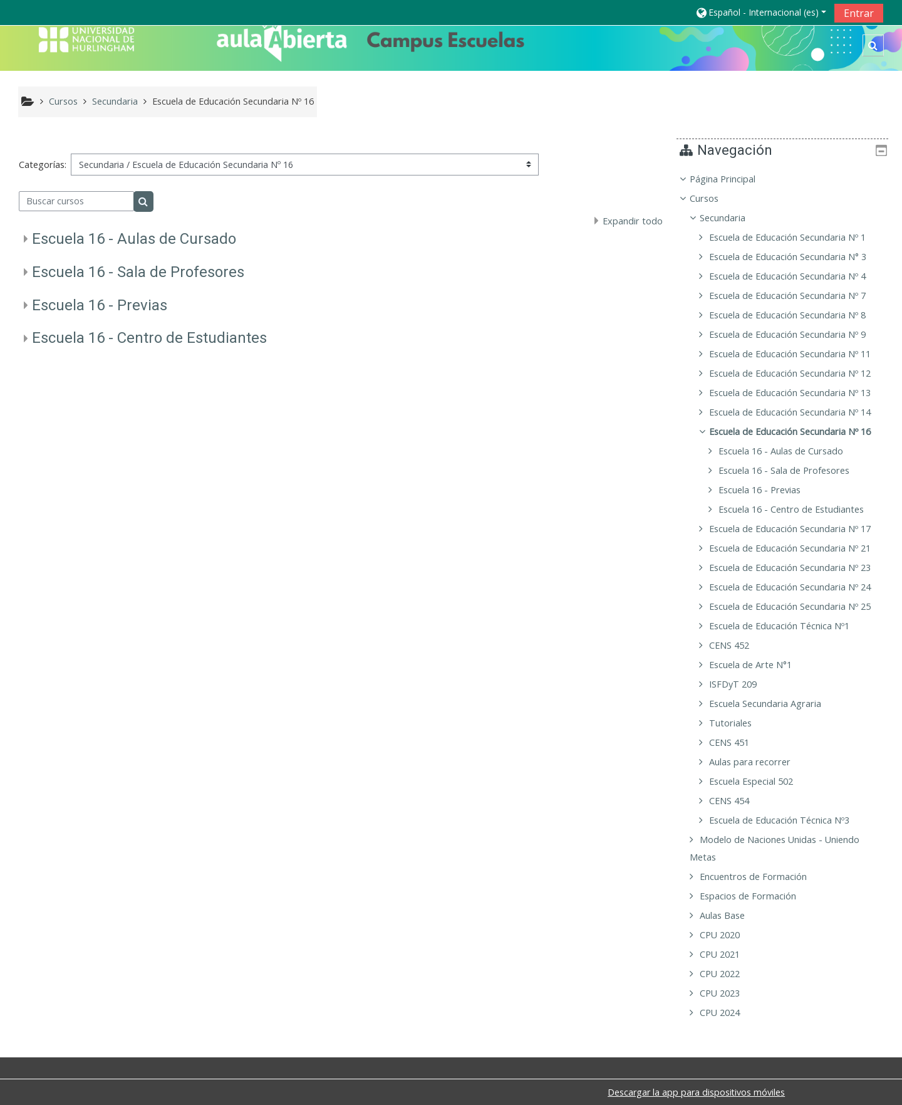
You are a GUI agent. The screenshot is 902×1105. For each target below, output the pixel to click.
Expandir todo (633, 221)
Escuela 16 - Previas (99, 305)
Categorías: (42, 164)
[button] (760, 12)
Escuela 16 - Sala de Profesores (138, 272)
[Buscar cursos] (77, 201)
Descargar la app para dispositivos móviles (696, 1092)
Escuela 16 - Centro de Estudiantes (149, 338)
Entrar (859, 13)
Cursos (713, 198)
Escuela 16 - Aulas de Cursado (134, 239)
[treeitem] (787, 596)
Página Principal (732, 179)
